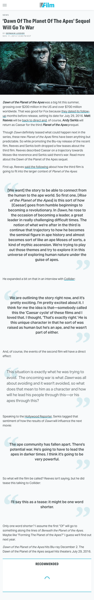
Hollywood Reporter (38, 416)
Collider (69, 279)
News (6, 15)
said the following (36, 167)
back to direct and (34, 120)
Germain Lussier (15, 33)
